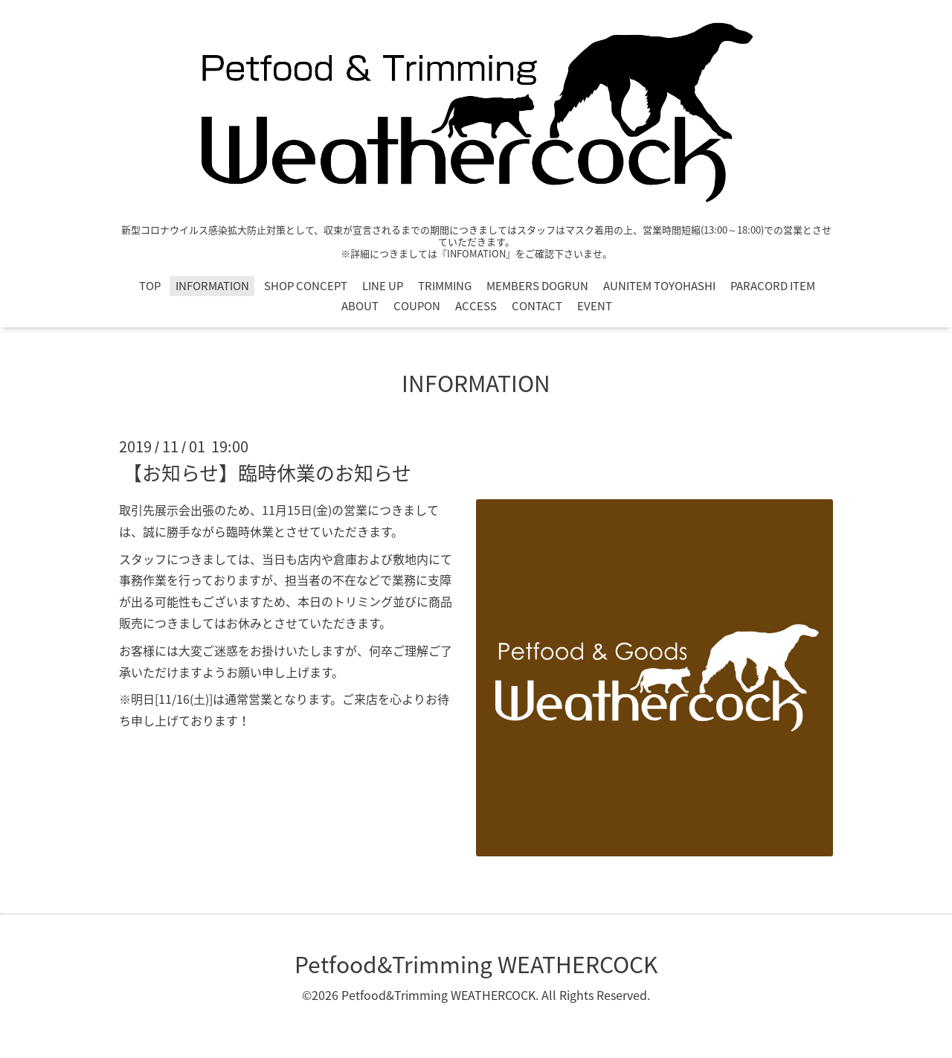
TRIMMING (445, 286)
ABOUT (360, 306)
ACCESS (476, 306)
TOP (150, 286)
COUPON (416, 306)
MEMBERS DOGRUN (537, 286)
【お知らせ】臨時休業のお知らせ (267, 472)
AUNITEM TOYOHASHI (659, 286)
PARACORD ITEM (772, 286)
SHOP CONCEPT (305, 286)
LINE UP (382, 286)
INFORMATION (212, 286)
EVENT (594, 306)
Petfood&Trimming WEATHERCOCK (476, 964)
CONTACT (537, 306)
